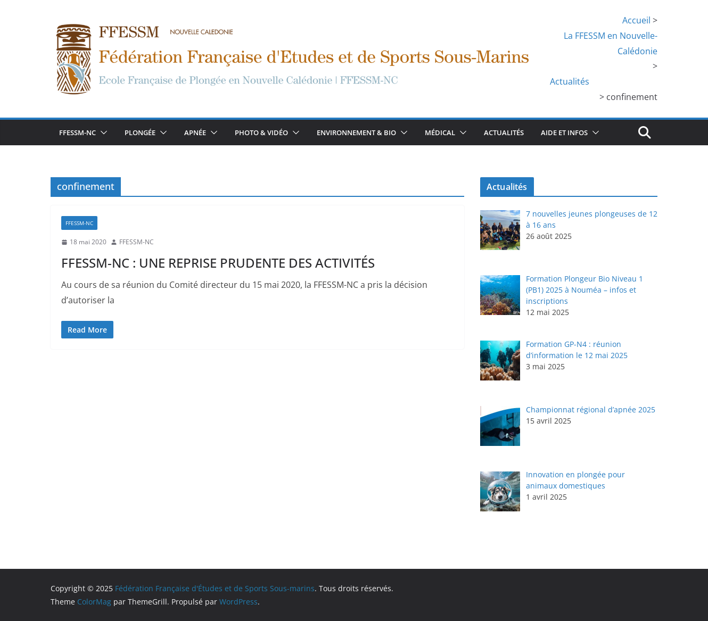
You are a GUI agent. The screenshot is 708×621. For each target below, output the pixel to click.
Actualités (504, 132)
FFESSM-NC (77, 132)
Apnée (195, 132)
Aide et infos (564, 132)
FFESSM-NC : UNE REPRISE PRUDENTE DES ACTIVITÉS (218, 262)
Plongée (140, 132)
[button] (102, 132)
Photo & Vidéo (261, 132)
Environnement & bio (356, 132)
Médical (440, 132)
